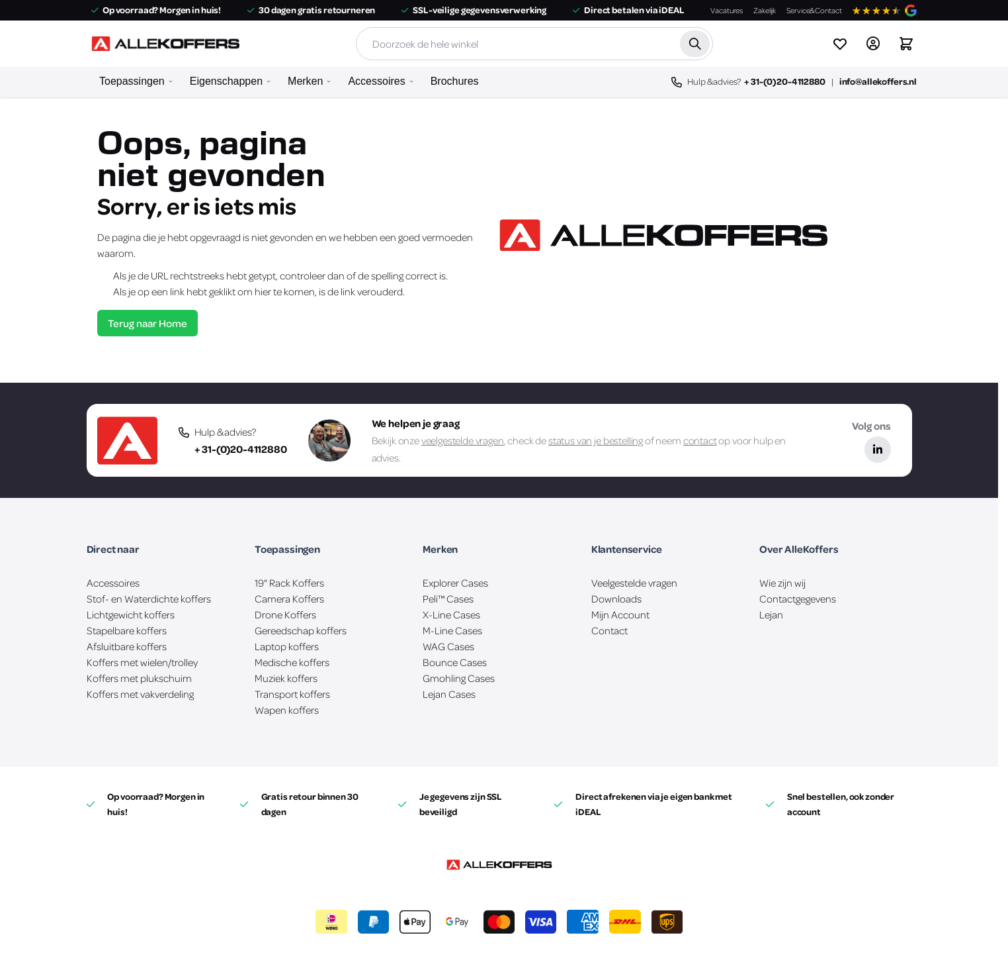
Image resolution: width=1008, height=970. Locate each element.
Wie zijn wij (782, 582)
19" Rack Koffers (289, 582)
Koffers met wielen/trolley (142, 662)
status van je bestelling (595, 440)
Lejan (771, 614)
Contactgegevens (797, 598)
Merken (305, 81)
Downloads (616, 598)
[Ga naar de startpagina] (165, 43)
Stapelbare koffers (127, 630)
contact (700, 440)
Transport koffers (292, 694)
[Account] (873, 43)
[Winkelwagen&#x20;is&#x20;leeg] (906, 43)
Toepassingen (132, 81)
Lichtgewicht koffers (131, 614)
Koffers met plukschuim (139, 678)
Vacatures (726, 10)
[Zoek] (695, 43)
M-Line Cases (452, 630)
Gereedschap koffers (301, 630)
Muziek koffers (286, 678)
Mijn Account (620, 614)
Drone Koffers (285, 614)
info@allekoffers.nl (878, 81)
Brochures (455, 81)
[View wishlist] (840, 43)
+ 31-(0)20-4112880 (784, 81)
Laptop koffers (287, 646)
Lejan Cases (449, 694)
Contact (609, 630)
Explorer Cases (455, 582)
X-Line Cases (451, 614)
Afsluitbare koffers (127, 646)
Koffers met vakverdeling (140, 694)
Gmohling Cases (459, 678)
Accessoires (376, 81)
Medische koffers (292, 662)
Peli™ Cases (448, 598)
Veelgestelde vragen (634, 582)
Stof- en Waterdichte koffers (149, 598)
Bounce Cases (455, 662)
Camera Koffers (289, 598)
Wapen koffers (287, 709)
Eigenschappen (226, 81)
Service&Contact (813, 10)
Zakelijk (764, 10)
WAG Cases (448, 646)
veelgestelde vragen (462, 440)
